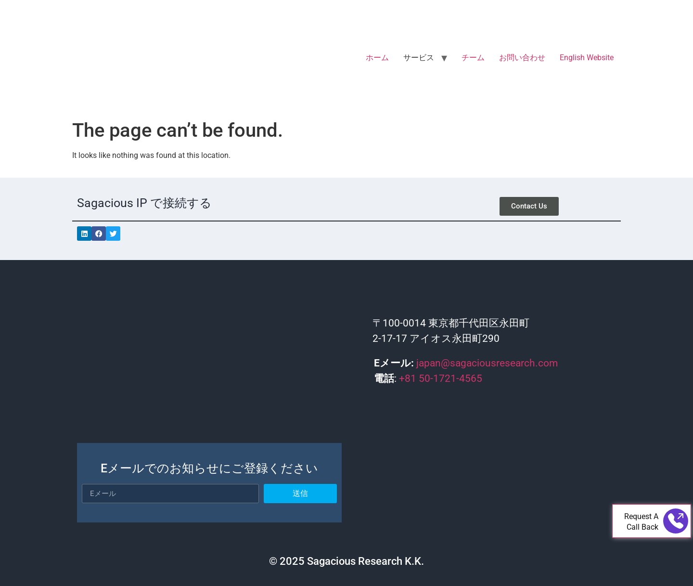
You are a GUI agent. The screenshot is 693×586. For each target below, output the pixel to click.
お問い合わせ (522, 57)
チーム (473, 57)
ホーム (377, 57)
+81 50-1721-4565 (440, 378)
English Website (587, 57)
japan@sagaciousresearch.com (487, 363)
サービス (418, 57)
